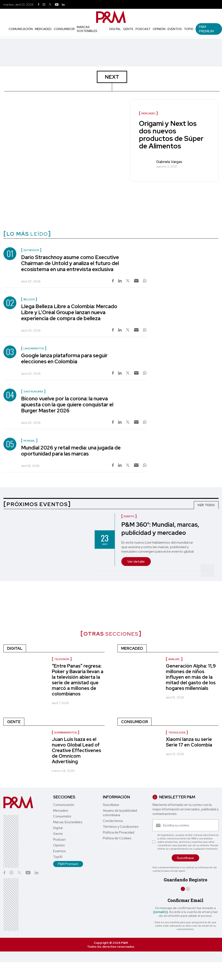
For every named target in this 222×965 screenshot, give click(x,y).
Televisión (61, 659)
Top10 (188, 29)
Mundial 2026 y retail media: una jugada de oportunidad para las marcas (71, 450)
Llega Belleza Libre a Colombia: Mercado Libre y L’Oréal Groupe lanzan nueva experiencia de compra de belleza (69, 312)
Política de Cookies (117, 838)
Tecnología (176, 732)
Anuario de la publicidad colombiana (120, 812)
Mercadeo (43, 29)
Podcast (143, 29)
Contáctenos (113, 821)
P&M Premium (206, 28)
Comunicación (21, 29)
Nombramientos (65, 732)
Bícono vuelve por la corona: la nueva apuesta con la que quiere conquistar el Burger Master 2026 (67, 404)
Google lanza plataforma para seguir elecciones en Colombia (64, 358)
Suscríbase (111, 805)
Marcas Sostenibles (87, 29)
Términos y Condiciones (121, 827)
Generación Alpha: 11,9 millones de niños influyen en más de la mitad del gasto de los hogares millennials (191, 677)
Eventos (175, 29)
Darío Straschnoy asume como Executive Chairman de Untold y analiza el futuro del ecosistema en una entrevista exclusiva (70, 263)
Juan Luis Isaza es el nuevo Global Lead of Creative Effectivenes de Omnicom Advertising (76, 750)
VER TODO (206, 505)
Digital (115, 29)
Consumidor (64, 29)
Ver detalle (136, 561)
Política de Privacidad (118, 832)
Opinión (159, 29)
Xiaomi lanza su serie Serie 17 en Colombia (189, 742)
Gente (128, 29)
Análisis (174, 659)
